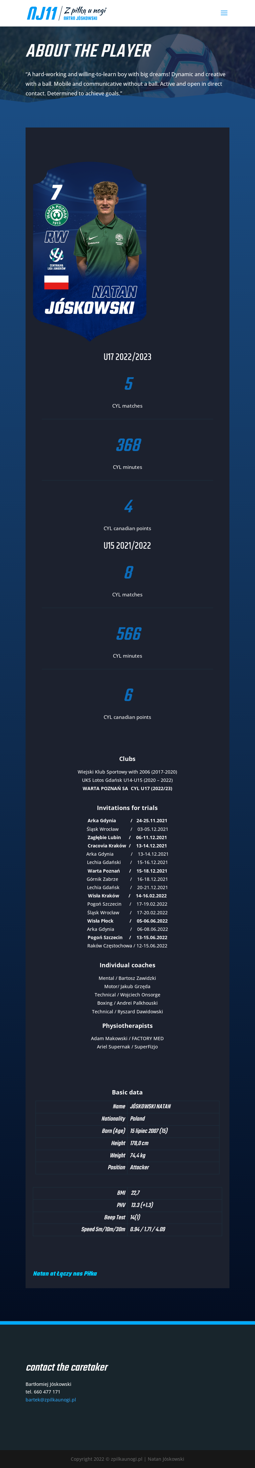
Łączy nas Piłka (77, 1274)
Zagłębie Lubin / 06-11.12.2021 (127, 837)
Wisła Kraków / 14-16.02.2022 (127, 895)
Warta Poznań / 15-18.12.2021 (127, 871)
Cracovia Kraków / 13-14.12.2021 (127, 845)
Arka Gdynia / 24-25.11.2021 (127, 820)
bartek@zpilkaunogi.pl (51, 1399)
